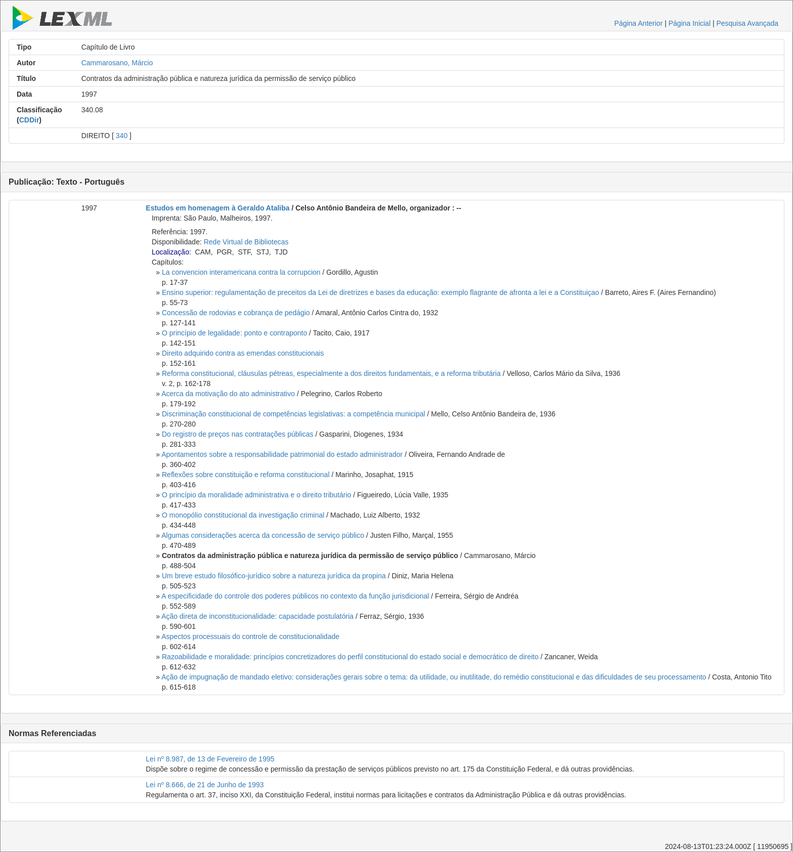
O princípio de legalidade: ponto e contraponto (234, 333)
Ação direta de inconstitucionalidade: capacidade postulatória (257, 616)
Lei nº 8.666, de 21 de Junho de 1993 (204, 785)
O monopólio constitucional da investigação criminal (243, 515)
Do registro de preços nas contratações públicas (238, 434)
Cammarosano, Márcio (117, 63)
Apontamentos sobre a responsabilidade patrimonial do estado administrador (282, 454)
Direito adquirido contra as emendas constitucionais (243, 353)
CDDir (29, 120)
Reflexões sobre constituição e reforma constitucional (246, 475)
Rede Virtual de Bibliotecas (246, 242)
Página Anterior (638, 23)
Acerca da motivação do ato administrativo (228, 394)
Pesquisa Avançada (747, 23)
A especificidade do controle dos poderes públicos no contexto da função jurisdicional (295, 596)
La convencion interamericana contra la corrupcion (241, 272)
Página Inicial (690, 23)
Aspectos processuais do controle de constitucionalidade (250, 636)
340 (121, 136)
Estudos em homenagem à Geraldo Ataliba (217, 208)
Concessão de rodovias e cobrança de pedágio (236, 313)
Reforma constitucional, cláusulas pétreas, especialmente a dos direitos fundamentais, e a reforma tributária (331, 373)
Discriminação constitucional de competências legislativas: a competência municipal (293, 414)
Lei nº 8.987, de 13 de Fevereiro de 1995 (210, 759)
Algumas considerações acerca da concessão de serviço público (262, 535)
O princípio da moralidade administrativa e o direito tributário (256, 495)
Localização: (171, 252)
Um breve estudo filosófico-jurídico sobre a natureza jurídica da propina (274, 576)
